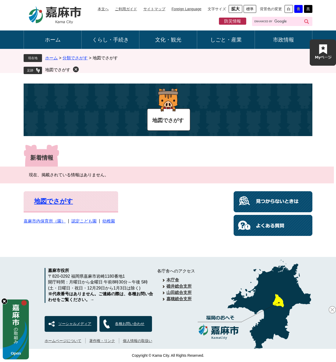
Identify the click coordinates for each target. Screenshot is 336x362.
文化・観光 (168, 40)
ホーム (53, 40)
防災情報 (232, 21)
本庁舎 (172, 280)
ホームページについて (63, 341)
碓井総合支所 (179, 286)
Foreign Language (187, 9)
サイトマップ (154, 9)
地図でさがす (57, 70)
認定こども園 (84, 221)
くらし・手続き (110, 40)
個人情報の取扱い (137, 341)
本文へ (103, 9)
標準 (250, 9)
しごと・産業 (226, 40)
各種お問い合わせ (129, 324)
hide (4, 301)
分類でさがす (75, 58)
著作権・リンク (102, 341)
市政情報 (283, 40)
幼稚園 (108, 221)
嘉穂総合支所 (179, 299)
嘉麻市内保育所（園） (45, 221)
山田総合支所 (179, 292)
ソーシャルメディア (74, 324)
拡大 (235, 9)
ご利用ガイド (126, 9)
